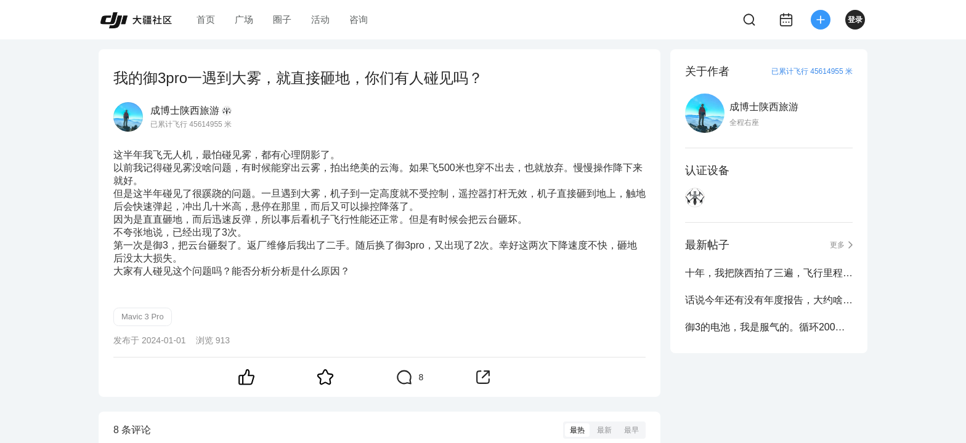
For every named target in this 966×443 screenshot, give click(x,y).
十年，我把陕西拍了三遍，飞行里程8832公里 (769, 273)
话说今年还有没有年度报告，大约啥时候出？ (769, 300)
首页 (206, 19)
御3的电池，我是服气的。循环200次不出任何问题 (769, 327)
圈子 (282, 19)
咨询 (358, 19)
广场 (244, 19)
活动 (320, 19)
